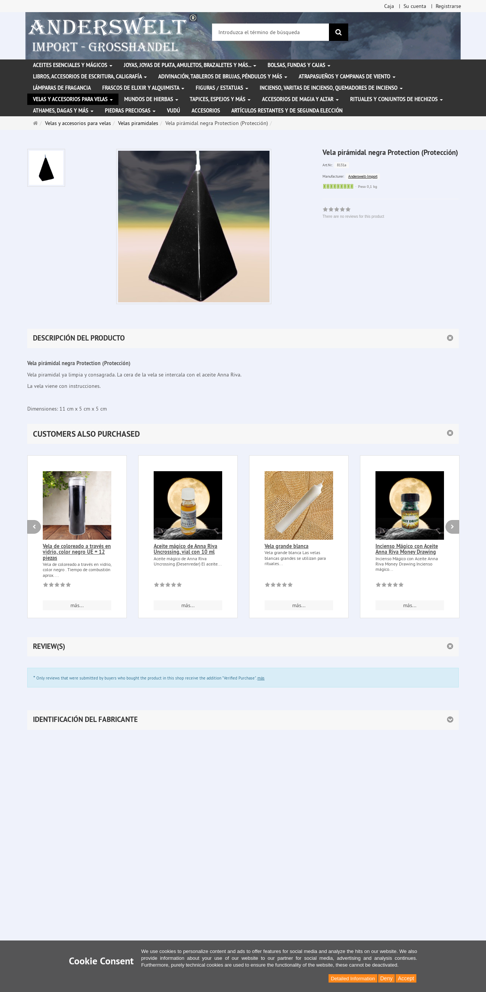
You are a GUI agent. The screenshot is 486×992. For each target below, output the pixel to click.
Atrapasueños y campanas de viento (347, 76)
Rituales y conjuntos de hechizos (396, 99)
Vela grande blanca (286, 546)
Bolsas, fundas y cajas (299, 65)
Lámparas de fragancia (62, 87)
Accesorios (206, 110)
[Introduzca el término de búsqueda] (270, 32)
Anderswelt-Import (362, 176)
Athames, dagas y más (63, 110)
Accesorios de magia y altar (300, 99)
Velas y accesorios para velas (73, 99)
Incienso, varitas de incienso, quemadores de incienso (331, 87)
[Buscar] (338, 32)
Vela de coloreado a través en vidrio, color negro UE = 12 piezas (77, 552)
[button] (243, 434)
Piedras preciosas (130, 110)
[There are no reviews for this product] (57, 586)
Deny (386, 978)
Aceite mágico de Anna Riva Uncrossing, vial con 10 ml (185, 549)
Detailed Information (353, 978)
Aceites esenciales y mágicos (72, 65)
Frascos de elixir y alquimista (143, 87)
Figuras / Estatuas (222, 87)
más (261, 678)
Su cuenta (414, 6)
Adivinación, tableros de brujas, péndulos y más (222, 76)
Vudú (173, 110)
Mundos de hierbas (151, 99)
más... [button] (77, 605)
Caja (389, 6)
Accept (406, 978)
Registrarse (448, 6)
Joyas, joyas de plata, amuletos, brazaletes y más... (190, 65)
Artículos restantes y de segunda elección (287, 110)
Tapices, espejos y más (220, 99)
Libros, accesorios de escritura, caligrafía (90, 76)
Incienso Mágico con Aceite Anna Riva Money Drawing (406, 549)
